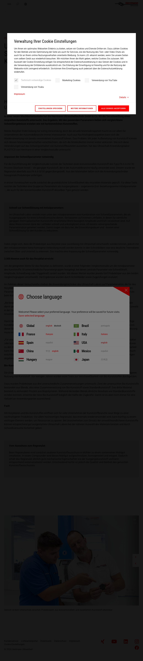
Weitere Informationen (82, 108)
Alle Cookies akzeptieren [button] (113, 108)
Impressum (19, 94)
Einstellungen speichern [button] (50, 108)
